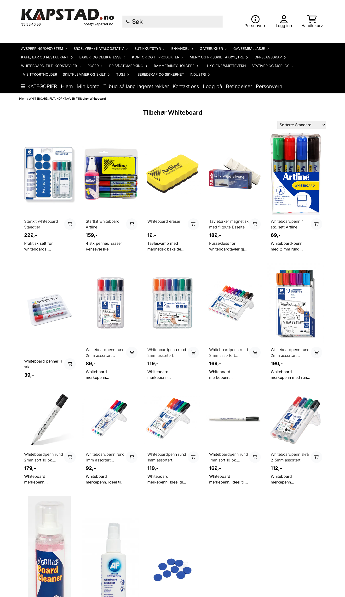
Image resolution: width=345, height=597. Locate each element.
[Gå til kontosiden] (255, 21)
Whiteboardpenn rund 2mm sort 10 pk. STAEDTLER (43, 457)
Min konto (88, 86)
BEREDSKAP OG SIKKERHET (161, 74)
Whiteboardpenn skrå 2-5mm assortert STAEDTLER (290, 457)
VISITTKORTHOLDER (40, 74)
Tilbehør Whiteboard (91, 98)
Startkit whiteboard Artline (103, 224)
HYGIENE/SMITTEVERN (226, 66)
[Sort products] (301, 125)
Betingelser (239, 86)
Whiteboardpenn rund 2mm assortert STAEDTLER (105, 352)
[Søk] (172, 22)
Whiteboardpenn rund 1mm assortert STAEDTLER (105, 457)
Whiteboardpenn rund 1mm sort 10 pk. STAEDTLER (228, 457)
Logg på (212, 86)
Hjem (67, 86)
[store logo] (68, 21)
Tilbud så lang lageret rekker (136, 86)
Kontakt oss (186, 86)
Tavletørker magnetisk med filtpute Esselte (228, 224)
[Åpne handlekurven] (312, 21)
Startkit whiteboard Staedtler (41, 224)
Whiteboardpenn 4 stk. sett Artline (287, 224)
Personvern (269, 86)
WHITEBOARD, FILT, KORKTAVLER (52, 98)
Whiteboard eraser (163, 221)
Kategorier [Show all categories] (39, 86)
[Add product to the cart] (70, 224)
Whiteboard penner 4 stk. (43, 364)
